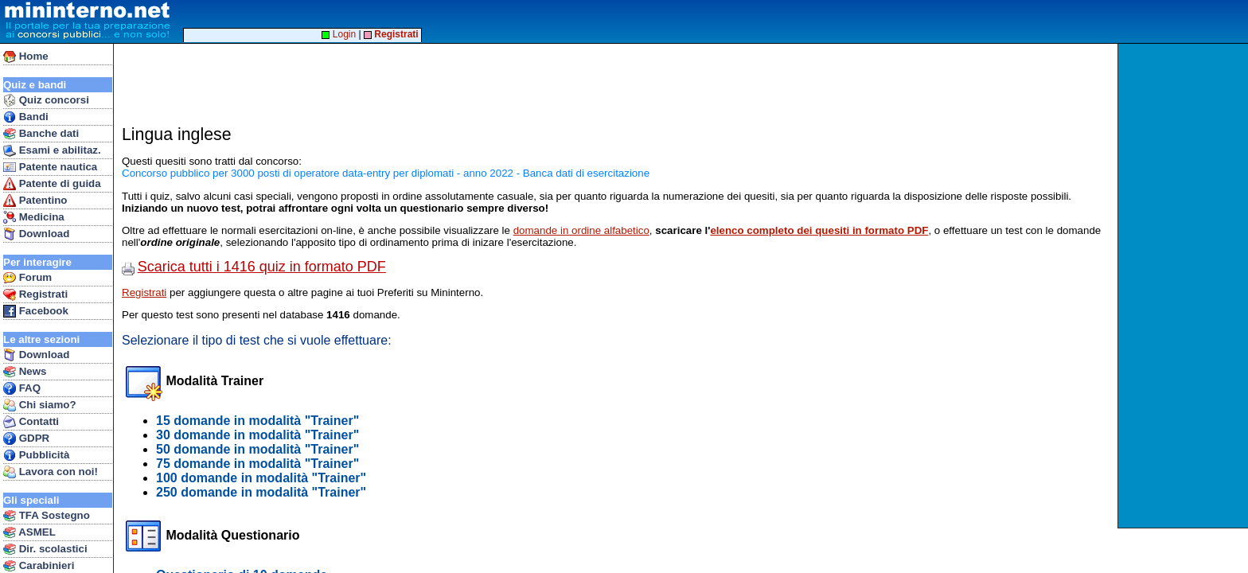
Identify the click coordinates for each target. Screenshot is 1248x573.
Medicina (33, 217)
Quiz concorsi (46, 100)
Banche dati (41, 133)
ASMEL (29, 532)
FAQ (22, 388)
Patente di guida (52, 183)
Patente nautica (50, 167)
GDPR (26, 438)
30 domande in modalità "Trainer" (257, 435)
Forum (27, 277)
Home (26, 56)
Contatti (31, 421)
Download (36, 234)
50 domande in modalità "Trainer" (257, 449)
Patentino (35, 200)
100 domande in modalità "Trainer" (261, 478)
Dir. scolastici (45, 549)
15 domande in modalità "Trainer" (257, 420)
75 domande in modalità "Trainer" (257, 463)
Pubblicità (36, 455)
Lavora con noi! (50, 472)
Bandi (26, 117)
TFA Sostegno (46, 515)
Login (339, 34)
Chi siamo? (39, 405)
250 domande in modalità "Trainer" (261, 492)
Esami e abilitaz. (52, 150)
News (25, 371)
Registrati (35, 294)
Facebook (35, 311)
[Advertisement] (1184, 285)
